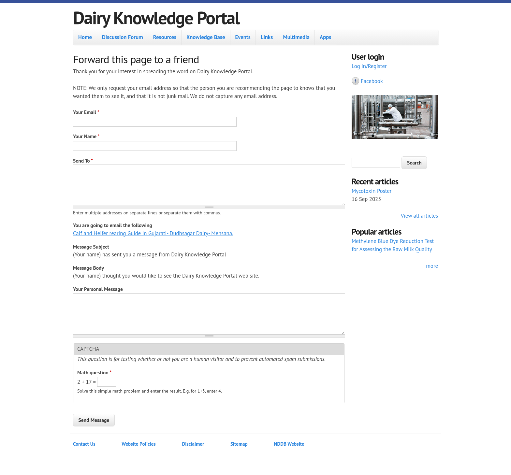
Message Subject (91, 246)
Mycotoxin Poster (372, 190)
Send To (83, 160)
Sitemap (239, 444)
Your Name (86, 136)
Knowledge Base (205, 37)
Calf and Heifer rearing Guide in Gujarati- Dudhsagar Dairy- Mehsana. (153, 233)
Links (267, 37)
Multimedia (296, 37)
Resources (164, 37)
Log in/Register (369, 66)
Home (85, 37)
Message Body (88, 268)
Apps (325, 37)
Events (243, 37)
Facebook (372, 81)
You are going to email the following (112, 225)
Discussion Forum (122, 37)
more (432, 265)
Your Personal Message (98, 289)
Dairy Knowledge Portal (156, 17)
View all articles (419, 215)
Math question (94, 372)
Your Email (86, 112)
